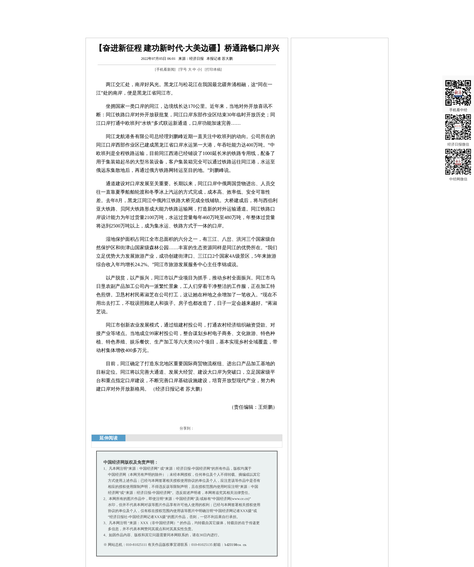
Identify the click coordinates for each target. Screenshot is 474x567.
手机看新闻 (165, 69)
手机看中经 (458, 91)
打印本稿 (213, 69)
